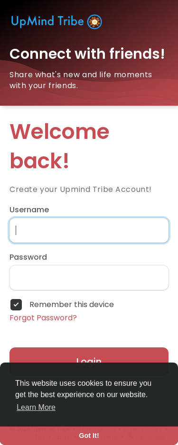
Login (89, 361)
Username (29, 210)
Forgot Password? (43, 318)
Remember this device (71, 305)
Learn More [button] (36, 407)
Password (28, 257)
